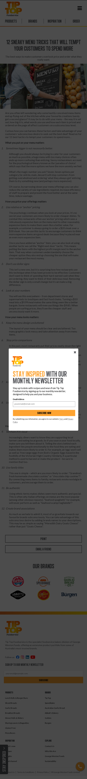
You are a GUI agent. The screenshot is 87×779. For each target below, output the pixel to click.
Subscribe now (44, 413)
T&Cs (61, 419)
